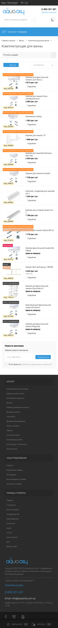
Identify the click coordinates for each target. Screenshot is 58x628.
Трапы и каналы (12, 426)
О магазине (11, 505)
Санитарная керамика (15, 398)
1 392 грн (32, 120)
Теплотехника (11, 449)
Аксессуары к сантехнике (16, 444)
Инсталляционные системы (17, 389)
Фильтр (11, 65)
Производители (12, 519)
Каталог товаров (14, 31)
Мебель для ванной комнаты (18, 407)
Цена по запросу (33, 253)
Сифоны (9, 430)
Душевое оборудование (15, 421)
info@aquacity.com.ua (23, 598)
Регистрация (12, 3)
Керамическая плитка (15, 394)
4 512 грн (32, 82)
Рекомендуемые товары (16, 479)
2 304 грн (32, 158)
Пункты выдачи (12, 510)
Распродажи (11, 475)
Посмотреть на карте (14, 585)
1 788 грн (32, 215)
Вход (3, 3)
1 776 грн (32, 234)
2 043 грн (40, 272)
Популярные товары (14, 470)
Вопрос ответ (11, 546)
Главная (9, 500)
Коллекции (10, 523)
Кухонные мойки (13, 435)
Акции (8, 528)
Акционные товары (14, 484)
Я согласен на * (30, 364)
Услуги (9, 533)
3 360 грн (32, 101)
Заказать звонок (49, 12)
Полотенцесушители (14, 440)
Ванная (9, 403)
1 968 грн (32, 139)
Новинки (9, 465)
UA (26, 3)
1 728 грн (32, 177)
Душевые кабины (13, 412)
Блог (8, 542)
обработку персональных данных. (36, 364)
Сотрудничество (12, 514)
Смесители (10, 417)
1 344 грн (32, 196)
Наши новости (12, 537)
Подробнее (31, 87)
